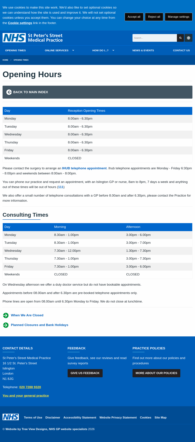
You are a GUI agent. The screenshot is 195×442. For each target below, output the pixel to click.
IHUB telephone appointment (84, 168)
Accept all (134, 16)
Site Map (160, 417)
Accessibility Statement (80, 417)
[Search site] (180, 38)
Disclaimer (52, 417)
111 (61, 187)
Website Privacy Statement (118, 417)
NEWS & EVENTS (143, 50)
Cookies (145, 417)
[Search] (155, 38)
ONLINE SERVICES (56, 50)
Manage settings (178, 16)
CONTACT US (181, 50)
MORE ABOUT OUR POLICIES (156, 373)
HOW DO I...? (100, 50)
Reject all (154, 16)
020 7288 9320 (30, 387)
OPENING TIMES (15, 50)
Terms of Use (33, 417)
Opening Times (21, 60)
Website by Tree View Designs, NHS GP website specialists (46, 429)
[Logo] (33, 38)
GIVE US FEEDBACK (85, 373)
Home (5, 60)
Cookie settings (20, 23)
